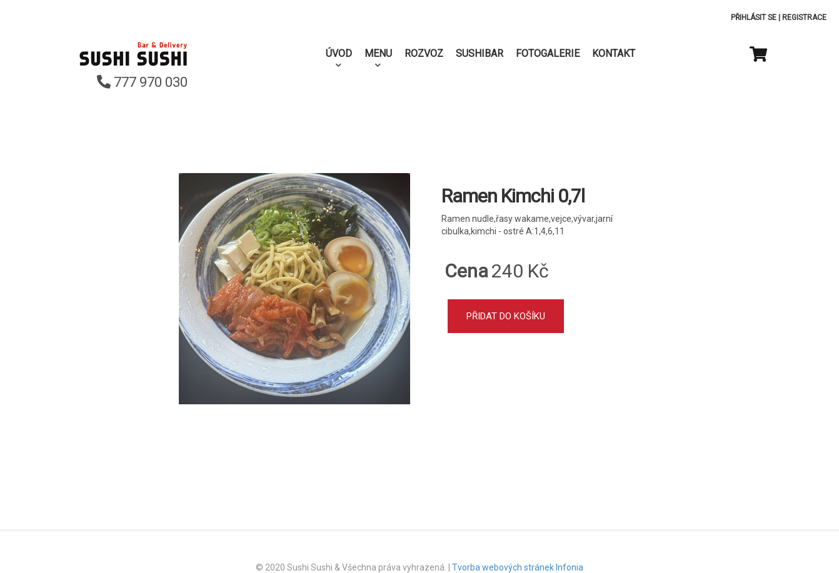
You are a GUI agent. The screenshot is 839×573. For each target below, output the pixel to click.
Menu (378, 53)
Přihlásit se (753, 17)
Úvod (339, 53)
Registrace (804, 17)
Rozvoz (423, 53)
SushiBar (479, 53)
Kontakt (613, 53)
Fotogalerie (548, 53)
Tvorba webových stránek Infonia (517, 567)
